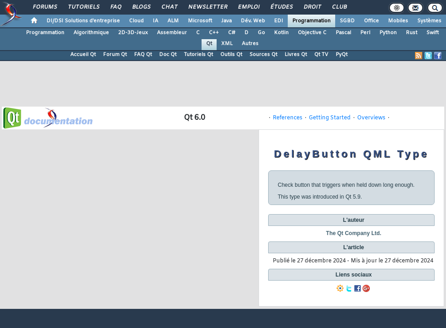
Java (226, 21)
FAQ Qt (143, 54)
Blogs (141, 7)
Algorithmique (91, 33)
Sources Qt (263, 54)
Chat (169, 7)
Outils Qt (231, 54)
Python (388, 33)
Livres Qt (296, 54)
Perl (365, 33)
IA (155, 21)
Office (371, 21)
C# (231, 33)
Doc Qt (167, 54)
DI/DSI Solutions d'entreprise (83, 21)
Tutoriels (83, 7)
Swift (432, 33)
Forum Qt (115, 54)
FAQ (115, 7)
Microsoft (200, 21)
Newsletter (207, 7)
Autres (250, 44)
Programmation (311, 21)
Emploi (248, 7)
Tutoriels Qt (198, 54)
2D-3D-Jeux (133, 33)
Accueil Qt (83, 54)
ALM (173, 21)
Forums (44, 7)
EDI (278, 21)
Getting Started (330, 118)
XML (227, 44)
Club (339, 7)
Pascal (343, 33)
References (287, 118)
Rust (411, 33)
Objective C (312, 33)
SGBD (347, 21)
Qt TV (321, 54)
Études (281, 7)
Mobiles (398, 21)
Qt (209, 44)
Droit (312, 7)
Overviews (371, 118)
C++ (214, 33)
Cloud (136, 21)
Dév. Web (253, 21)
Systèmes (429, 21)
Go (261, 33)
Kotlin (281, 33)
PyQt (341, 54)
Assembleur (172, 33)
